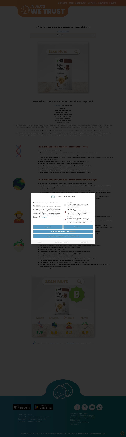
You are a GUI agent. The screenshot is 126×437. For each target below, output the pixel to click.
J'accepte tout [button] (78, 227)
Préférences (40, 242)
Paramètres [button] (44, 217)
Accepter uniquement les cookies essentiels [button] (63, 231)
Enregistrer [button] (48, 227)
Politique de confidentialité (49, 214)
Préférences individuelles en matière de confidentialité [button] (63, 236)
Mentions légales (84, 242)
